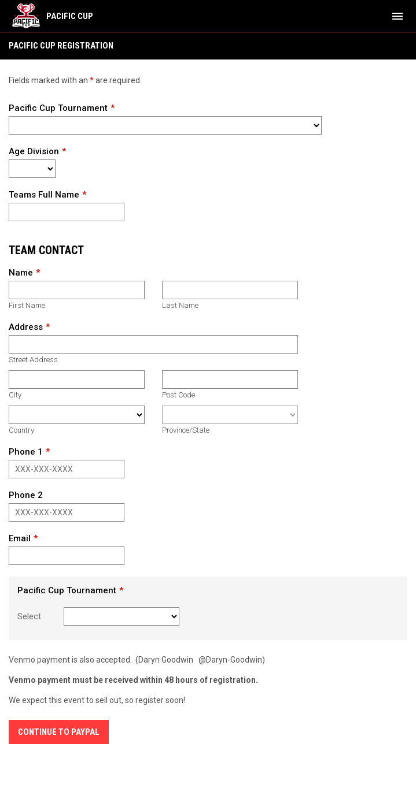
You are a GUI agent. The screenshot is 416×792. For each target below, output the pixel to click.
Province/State (185, 430)
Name (21, 272)
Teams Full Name (44, 194)
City (15, 395)
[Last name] (230, 290)
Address (26, 327)
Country (21, 430)
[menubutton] (397, 16)
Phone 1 (26, 452)
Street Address (33, 359)
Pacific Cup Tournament (58, 108)
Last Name (180, 305)
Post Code (178, 395)
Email (20, 538)
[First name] (77, 290)
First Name (27, 305)
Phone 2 (26, 495)
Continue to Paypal (59, 732)
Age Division (34, 151)
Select (29, 616)
